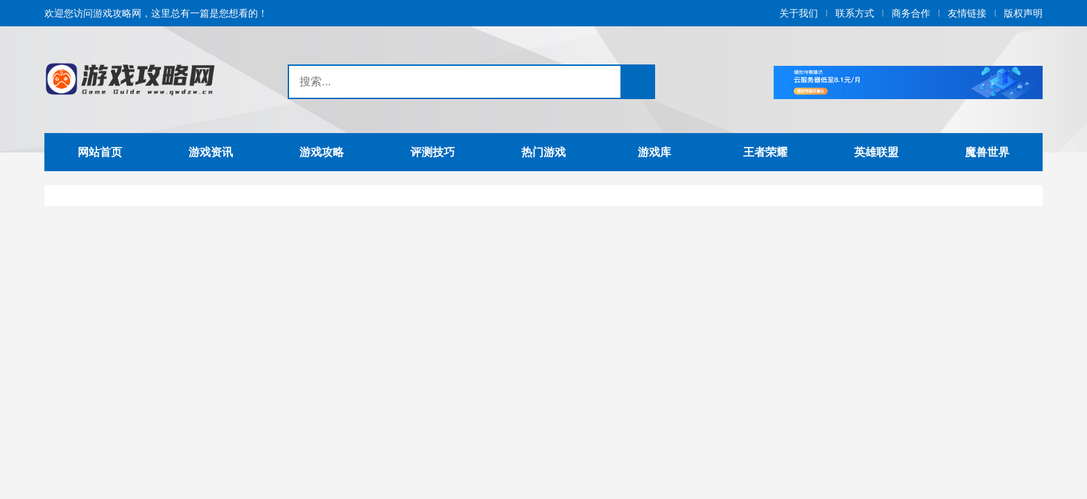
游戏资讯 (211, 152)
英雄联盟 (876, 152)
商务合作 (911, 13)
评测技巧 (432, 152)
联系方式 (854, 13)
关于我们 (798, 13)
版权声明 (1023, 13)
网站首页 (100, 152)
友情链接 (967, 13)
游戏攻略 (321, 152)
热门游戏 (543, 152)
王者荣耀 (765, 152)
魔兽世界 (987, 152)
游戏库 (654, 152)
